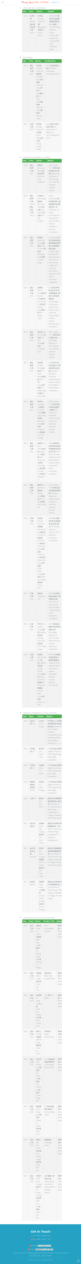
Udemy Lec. (55, 2)
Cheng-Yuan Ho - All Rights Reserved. (42, 1260)
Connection (59, 743)
